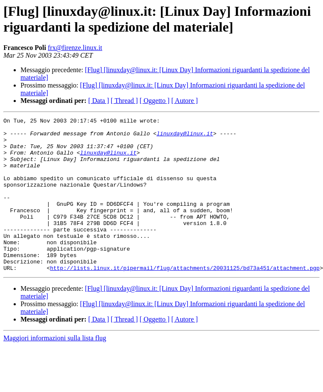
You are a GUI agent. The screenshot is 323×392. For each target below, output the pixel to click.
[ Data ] (98, 100)
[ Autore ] (184, 100)
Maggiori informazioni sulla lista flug (54, 368)
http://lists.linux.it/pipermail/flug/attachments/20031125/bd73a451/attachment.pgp (185, 298)
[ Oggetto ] (154, 100)
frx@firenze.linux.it (75, 47)
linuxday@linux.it (185, 137)
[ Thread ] (124, 100)
